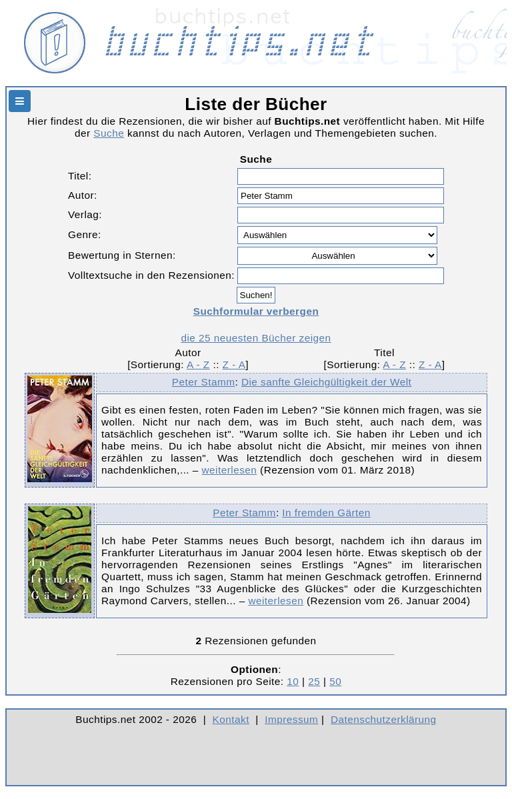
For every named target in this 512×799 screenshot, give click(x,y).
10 (293, 681)
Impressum (291, 719)
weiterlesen (229, 470)
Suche (108, 133)
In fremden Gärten (326, 512)
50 (335, 681)
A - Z (198, 364)
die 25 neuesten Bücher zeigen (256, 337)
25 (314, 681)
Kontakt (231, 719)
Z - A (234, 364)
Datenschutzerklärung (384, 719)
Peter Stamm (203, 381)
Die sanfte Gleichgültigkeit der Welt (326, 381)
